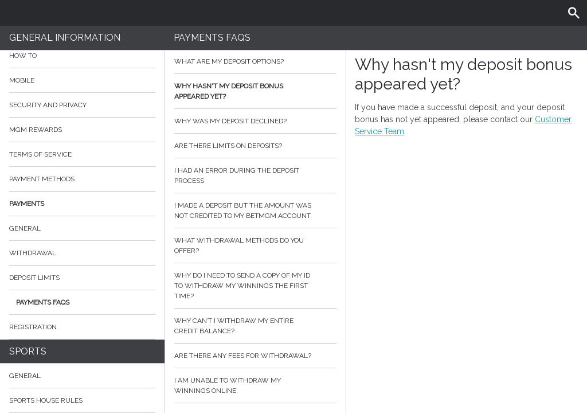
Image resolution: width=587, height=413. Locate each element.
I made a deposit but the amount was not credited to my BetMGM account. (255, 210)
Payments (82, 204)
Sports (27, 351)
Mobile (21, 80)
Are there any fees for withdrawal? (255, 356)
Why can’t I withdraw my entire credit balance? (255, 326)
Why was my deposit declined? (255, 121)
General (25, 228)
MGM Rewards (35, 130)
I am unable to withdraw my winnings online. (255, 385)
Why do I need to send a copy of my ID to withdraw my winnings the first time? (255, 285)
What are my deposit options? (255, 61)
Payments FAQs (42, 302)
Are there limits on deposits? (255, 146)
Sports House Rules (46, 400)
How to (82, 56)
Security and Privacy (48, 105)
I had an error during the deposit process (255, 175)
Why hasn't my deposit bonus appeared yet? (255, 91)
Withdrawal (32, 253)
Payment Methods (82, 179)
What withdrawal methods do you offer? (255, 245)
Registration (33, 327)
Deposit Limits (34, 278)
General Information (64, 37)
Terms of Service (82, 154)
